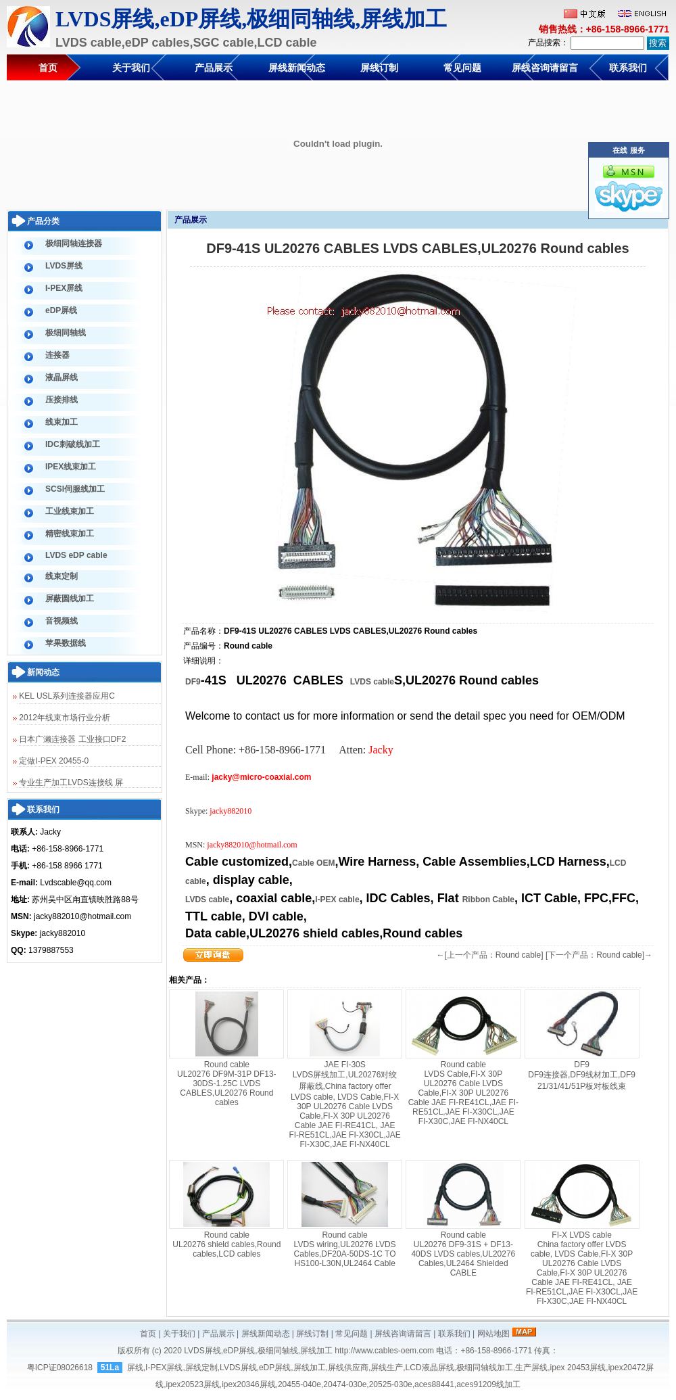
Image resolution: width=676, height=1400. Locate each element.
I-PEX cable (337, 899)
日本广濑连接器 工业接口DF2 (69, 739)
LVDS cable (372, 681)
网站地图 (493, 1333)
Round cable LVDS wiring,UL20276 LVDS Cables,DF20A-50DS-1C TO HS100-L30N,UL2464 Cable (345, 1249)
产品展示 (214, 67)
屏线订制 (379, 67)
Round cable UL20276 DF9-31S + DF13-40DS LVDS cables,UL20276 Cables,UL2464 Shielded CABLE (463, 1254)
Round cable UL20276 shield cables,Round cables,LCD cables (226, 1244)
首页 (48, 67)
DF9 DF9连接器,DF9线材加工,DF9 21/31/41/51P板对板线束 (581, 1075)
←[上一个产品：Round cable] (490, 955)
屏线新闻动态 (296, 67)
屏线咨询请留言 (545, 67)
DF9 (193, 681)
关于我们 (131, 67)
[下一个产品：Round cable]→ (599, 955)
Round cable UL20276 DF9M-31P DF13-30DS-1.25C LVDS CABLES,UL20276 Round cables (226, 1083)
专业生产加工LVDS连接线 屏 (68, 782)
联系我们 (628, 67)
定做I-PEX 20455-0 (51, 761)
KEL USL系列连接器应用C (64, 696)
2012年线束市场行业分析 (61, 717)
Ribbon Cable (488, 899)
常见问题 (462, 67)
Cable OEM (313, 863)
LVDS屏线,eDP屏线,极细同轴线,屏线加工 (258, 1350)
